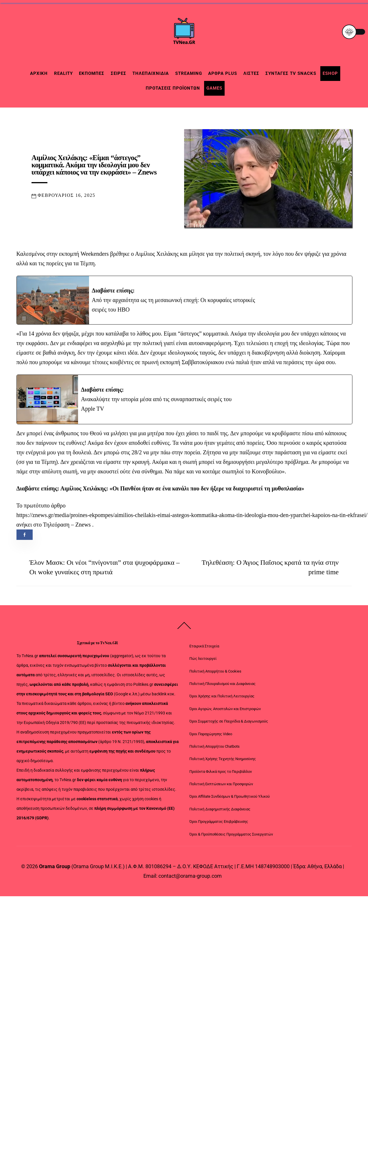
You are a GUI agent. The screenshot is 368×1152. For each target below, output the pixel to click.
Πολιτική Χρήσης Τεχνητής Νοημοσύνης (222, 762)
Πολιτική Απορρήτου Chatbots (214, 749)
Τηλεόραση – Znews (67, 528)
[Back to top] (184, 632)
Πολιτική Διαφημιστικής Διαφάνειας (219, 812)
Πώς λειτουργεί (203, 662)
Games (214, 88)
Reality (63, 73)
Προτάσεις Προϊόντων (173, 88)
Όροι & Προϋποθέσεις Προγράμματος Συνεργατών (231, 837)
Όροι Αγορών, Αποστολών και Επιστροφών (225, 712)
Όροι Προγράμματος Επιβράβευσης (218, 825)
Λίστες (251, 73)
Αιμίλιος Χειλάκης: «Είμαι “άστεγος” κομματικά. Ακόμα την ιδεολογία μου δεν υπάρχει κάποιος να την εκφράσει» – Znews (94, 166)
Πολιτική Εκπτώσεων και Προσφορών (221, 787)
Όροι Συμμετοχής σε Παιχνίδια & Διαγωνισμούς (228, 725)
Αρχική (39, 73)
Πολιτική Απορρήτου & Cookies (215, 674)
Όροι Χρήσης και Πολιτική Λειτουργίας (221, 699)
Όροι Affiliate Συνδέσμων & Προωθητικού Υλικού (229, 800)
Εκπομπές (91, 73)
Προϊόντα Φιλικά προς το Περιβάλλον (220, 775)
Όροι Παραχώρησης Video (210, 737)
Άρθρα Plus (222, 73)
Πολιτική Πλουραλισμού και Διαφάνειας (222, 687)
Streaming (188, 73)
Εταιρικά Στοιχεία (204, 649)
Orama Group (54, 870)
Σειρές (118, 73)
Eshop (330, 73)
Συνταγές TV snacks (290, 73)
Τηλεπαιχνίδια (150, 73)
